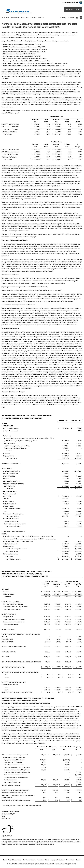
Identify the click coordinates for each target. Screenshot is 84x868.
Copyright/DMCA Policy (58, 860)
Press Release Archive (14, 860)
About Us (41, 17)
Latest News (5, 17)
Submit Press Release (29, 860)
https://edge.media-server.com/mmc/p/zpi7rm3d (53, 294)
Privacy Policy (70, 860)
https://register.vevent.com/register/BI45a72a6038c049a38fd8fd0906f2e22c (24, 287)
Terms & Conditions (43, 860)
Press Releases (15, 17)
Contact (34, 17)
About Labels (25, 17)
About (5, 860)
